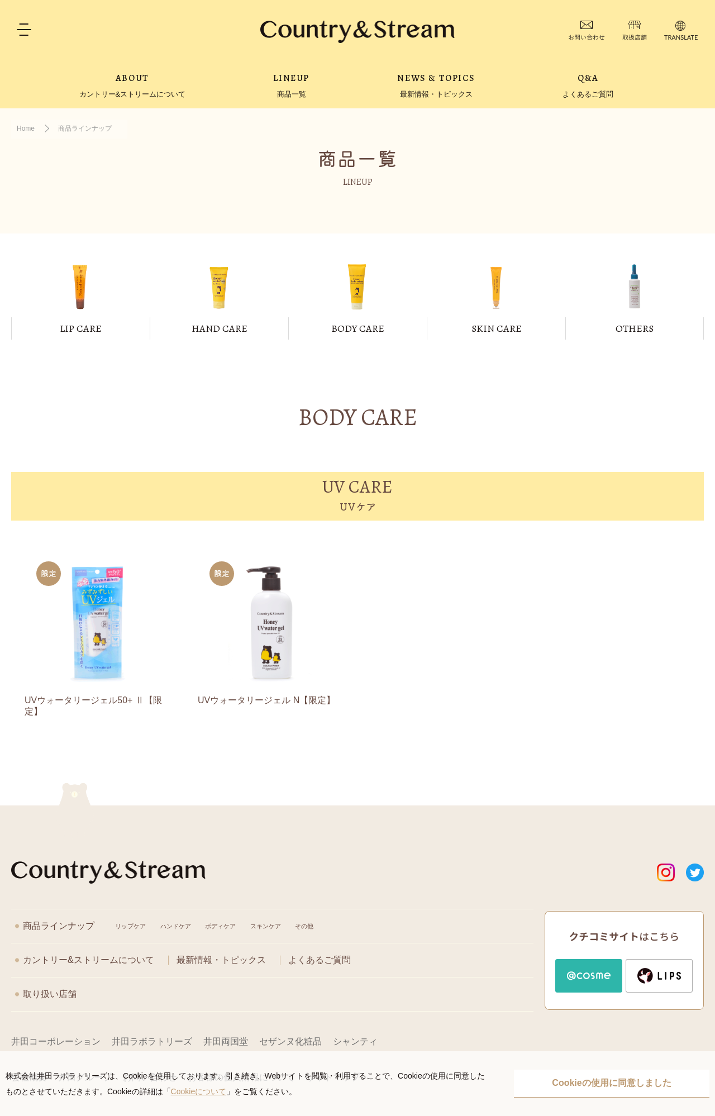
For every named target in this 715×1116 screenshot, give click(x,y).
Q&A (588, 85)
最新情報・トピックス (221, 960)
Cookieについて (199, 1091)
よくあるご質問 (319, 960)
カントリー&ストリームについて (88, 960)
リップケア (130, 926)
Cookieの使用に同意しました (611, 1083)
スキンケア (265, 926)
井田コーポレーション (56, 1041)
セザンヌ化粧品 (290, 1041)
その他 (304, 926)
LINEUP (291, 85)
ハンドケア (175, 926)
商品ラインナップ (58, 926)
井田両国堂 (225, 1041)
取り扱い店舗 (50, 994)
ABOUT (132, 85)
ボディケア (220, 926)
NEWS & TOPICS (436, 85)
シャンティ (355, 1041)
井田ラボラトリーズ (152, 1041)
